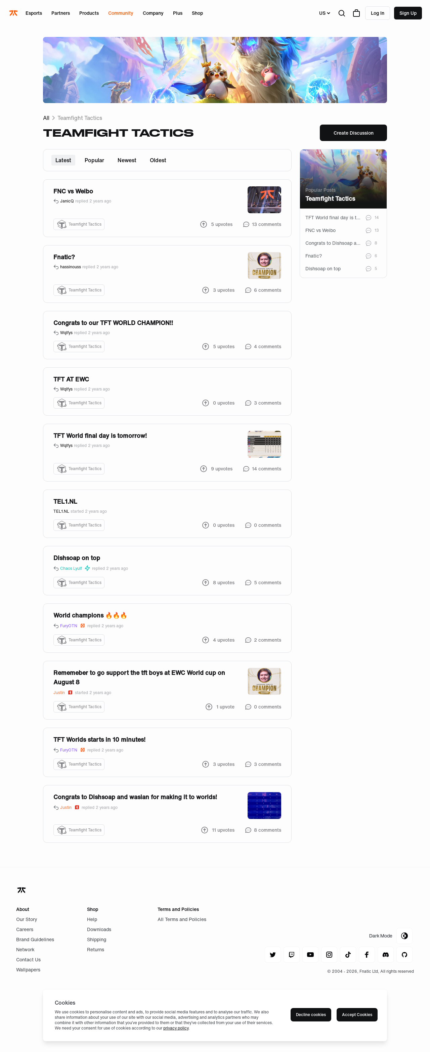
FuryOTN (73, 626)
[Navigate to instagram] (329, 955)
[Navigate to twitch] (292, 955)
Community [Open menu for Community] (120, 12)
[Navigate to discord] (386, 955)
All (46, 118)
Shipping (96, 939)
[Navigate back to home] (22, 890)
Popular (94, 160)
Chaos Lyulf (75, 568)
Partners (60, 12)
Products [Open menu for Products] (89, 12)
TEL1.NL (61, 511)
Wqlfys (66, 332)
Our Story (26, 919)
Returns (95, 949)
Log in (377, 12)
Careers (24, 929)
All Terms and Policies (182, 919)
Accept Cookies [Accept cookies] (357, 1014)
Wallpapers (28, 969)
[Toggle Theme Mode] (391, 936)
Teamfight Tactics (79, 118)
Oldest (158, 160)
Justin (63, 692)
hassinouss (70, 267)
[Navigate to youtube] (310, 955)
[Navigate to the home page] (14, 13)
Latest (63, 160)
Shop (197, 12)
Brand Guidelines (35, 939)
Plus (177, 12)
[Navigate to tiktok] (348, 955)
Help (92, 919)
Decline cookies (311, 1014)
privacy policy (175, 1028)
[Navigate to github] (404, 955)
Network (25, 949)
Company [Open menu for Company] (153, 12)
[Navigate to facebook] (367, 955)
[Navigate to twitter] (273, 955)
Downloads (99, 929)
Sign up (408, 12)
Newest (127, 160)
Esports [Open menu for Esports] (34, 12)
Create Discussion (354, 132)
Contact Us (28, 959)
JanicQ (67, 201)
